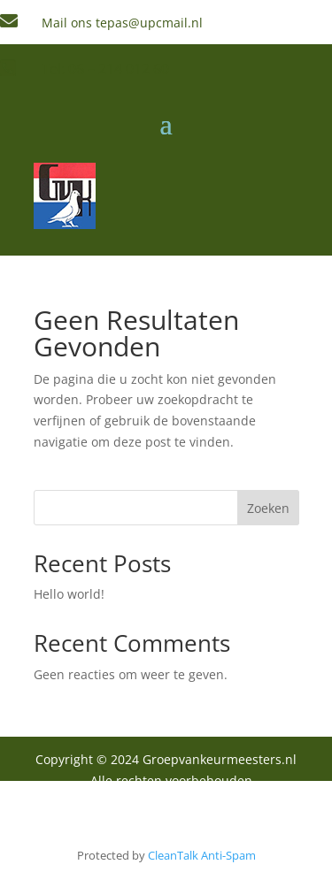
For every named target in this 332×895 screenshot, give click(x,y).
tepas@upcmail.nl (149, 22)
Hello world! (69, 593)
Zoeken (268, 508)
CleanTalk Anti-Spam (202, 855)
